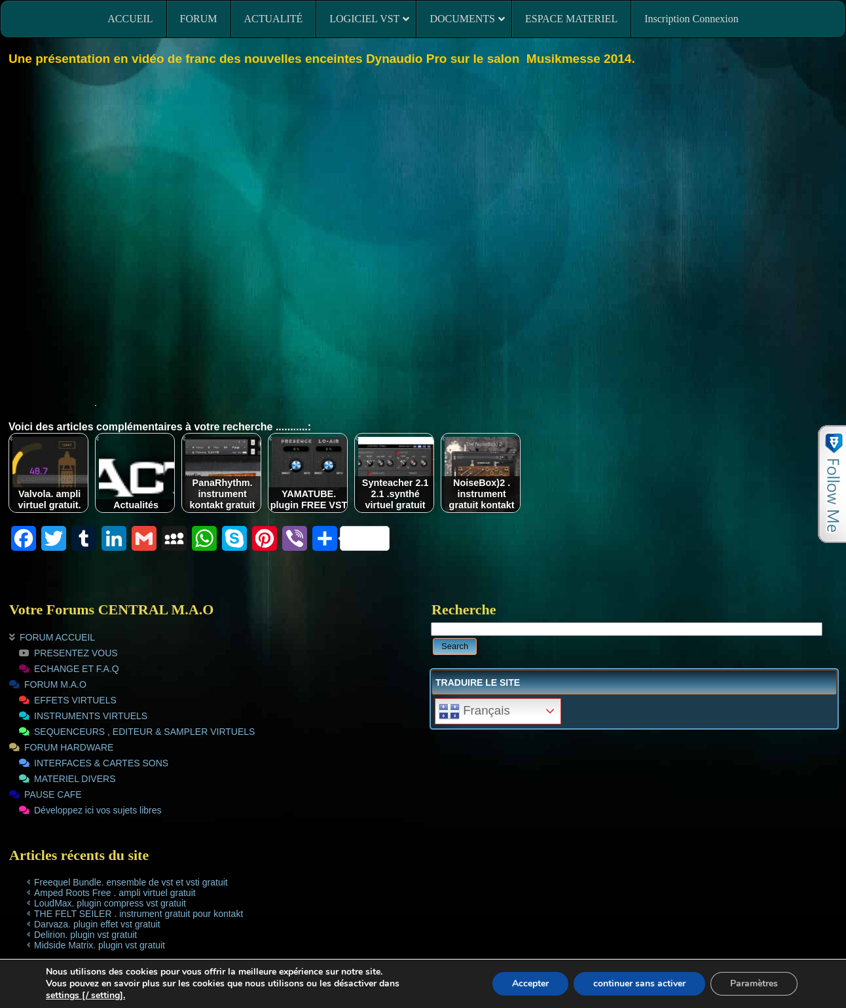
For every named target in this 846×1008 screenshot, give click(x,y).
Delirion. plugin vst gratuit (85, 934)
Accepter (530, 983)
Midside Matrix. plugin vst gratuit (99, 945)
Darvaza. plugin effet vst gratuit (97, 924)
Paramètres (754, 983)
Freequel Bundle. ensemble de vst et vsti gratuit (131, 882)
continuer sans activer (639, 983)
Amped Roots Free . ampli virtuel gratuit (115, 892)
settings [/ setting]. (85, 995)
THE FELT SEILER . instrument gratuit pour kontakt (138, 913)
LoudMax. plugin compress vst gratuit (110, 903)
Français (474, 711)
